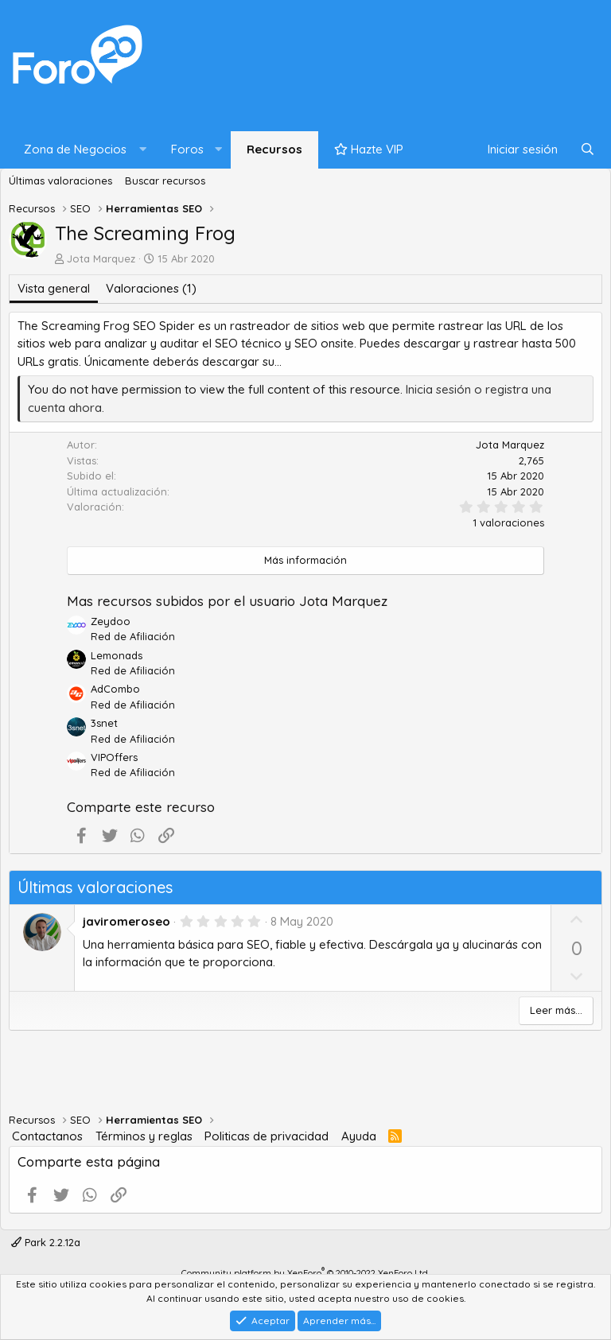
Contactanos (47, 1136)
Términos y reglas (144, 1136)
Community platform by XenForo (305, 1273)
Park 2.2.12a (45, 1242)
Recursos (274, 149)
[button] (81, 150)
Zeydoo (110, 621)
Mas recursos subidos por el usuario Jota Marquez (227, 600)
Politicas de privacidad (266, 1136)
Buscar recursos (165, 180)
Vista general (54, 288)
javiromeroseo (126, 921)
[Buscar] (587, 150)
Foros (187, 149)
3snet (104, 723)
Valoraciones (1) (151, 288)
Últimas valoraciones (60, 180)
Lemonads (116, 655)
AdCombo (115, 688)
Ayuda (358, 1136)
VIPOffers (114, 757)
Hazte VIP (368, 149)
